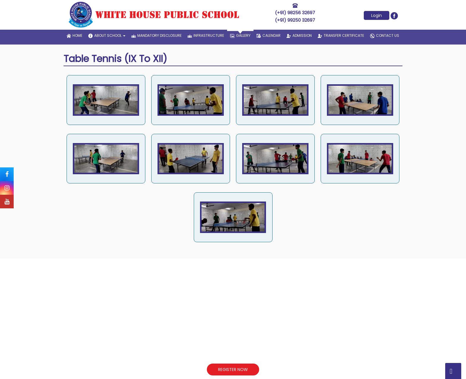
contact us (384, 35)
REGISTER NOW (233, 369)
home (74, 35)
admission (299, 35)
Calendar (268, 35)
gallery (240, 34)
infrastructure (206, 35)
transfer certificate (341, 35)
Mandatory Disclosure (156, 35)
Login (376, 15)
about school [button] (106, 35)
